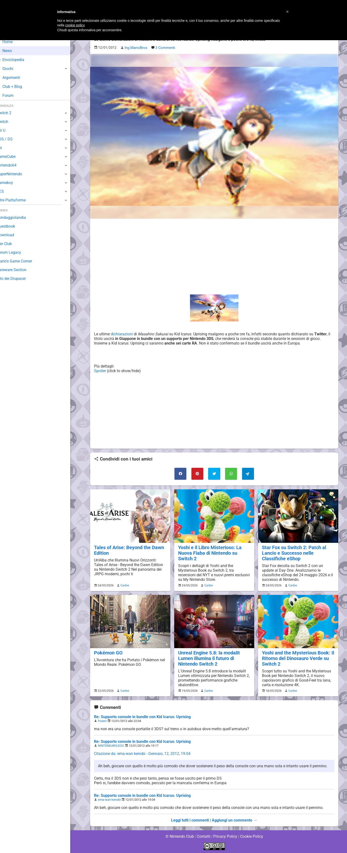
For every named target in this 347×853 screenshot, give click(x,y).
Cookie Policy (251, 836)
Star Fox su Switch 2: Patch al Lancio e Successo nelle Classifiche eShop (293, 552)
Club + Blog (16, 86)
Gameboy (12, 182)
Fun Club (11, 243)
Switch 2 (11, 113)
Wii (6, 148)
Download (12, 235)
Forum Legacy (16, 252)
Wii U (8, 130)
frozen (102, 720)
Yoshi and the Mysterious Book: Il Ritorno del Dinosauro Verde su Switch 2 (297, 657)
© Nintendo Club (179, 836)
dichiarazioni (122, 333)
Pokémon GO (107, 652)
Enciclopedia (18, 59)
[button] (287, 11)
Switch (10, 121)
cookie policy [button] (74, 25)
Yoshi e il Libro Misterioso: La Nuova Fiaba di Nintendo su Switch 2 (209, 552)
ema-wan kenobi (109, 799)
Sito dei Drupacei (18, 278)
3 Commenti (164, 48)
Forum (12, 95)
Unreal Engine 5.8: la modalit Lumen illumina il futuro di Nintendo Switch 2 (208, 657)
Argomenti (16, 77)
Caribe (124, 584)
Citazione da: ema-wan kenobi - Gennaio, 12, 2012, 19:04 (142, 753)
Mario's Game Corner (22, 261)
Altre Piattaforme (18, 200)
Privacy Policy (225, 836)
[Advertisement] (214, 256)
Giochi (12, 68)
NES (7, 191)
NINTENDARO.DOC (111, 745)
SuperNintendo (17, 174)
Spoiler (100, 370)
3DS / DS (11, 139)
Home (12, 41)
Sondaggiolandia (18, 217)
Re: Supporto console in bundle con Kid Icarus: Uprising (142, 716)
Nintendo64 (14, 165)
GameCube (13, 156)
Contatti (203, 836)
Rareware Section (19, 270)
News (11, 50)
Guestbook (13, 226)
